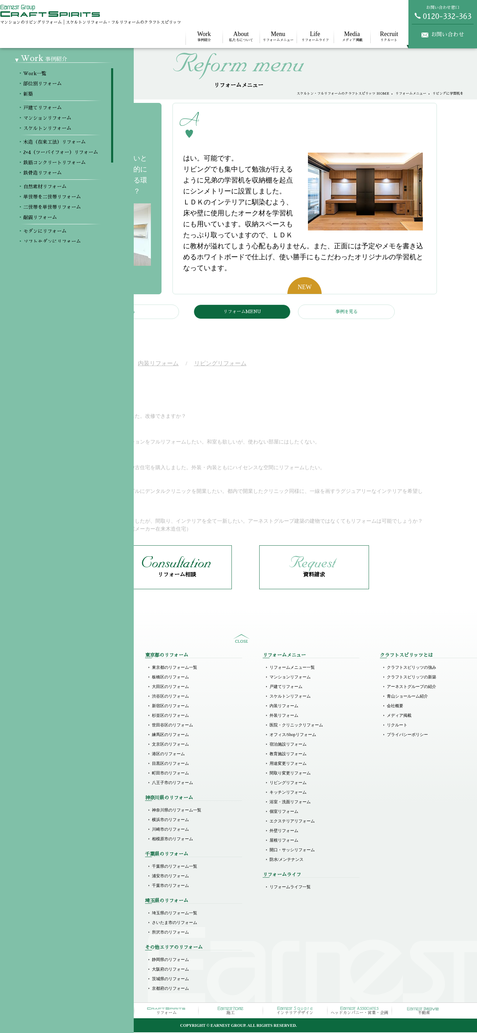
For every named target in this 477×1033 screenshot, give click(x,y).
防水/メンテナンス (286, 860)
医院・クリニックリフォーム (296, 725)
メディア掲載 (352, 36)
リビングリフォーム (288, 783)
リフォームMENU (242, 311)
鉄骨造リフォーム (50, 772)
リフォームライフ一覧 (290, 887)
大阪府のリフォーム (170, 969)
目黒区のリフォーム (170, 764)
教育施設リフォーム (288, 754)
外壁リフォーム (284, 831)
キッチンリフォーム (288, 793)
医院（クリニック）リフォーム (63, 886)
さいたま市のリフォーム (174, 923)
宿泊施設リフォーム (288, 745)
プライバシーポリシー (407, 735)
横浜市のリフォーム (170, 820)
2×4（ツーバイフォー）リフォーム (66, 753)
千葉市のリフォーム (170, 886)
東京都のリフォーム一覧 (174, 668)
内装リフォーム (284, 706)
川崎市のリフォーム (170, 830)
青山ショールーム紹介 (407, 696)
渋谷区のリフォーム (170, 696)
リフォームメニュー (278, 36)
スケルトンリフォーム (54, 734)
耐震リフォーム (48, 810)
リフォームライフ (315, 36)
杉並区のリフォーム (170, 716)
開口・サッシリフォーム (292, 850)
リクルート (389, 36)
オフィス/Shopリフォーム (293, 735)
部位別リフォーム (50, 677)
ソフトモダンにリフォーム (59, 830)
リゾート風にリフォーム (57, 858)
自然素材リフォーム (52, 782)
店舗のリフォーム (50, 913)
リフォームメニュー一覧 (292, 668)
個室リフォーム (284, 812)
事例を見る (346, 311)
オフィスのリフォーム (54, 923)
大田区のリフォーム (170, 687)
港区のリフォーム (168, 754)
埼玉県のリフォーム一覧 (174, 913)
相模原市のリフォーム (172, 839)
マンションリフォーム (54, 724)
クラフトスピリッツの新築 (411, 677)
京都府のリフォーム (170, 989)
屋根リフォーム (284, 841)
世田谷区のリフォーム (172, 725)
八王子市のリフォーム (172, 783)
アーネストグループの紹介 (411, 687)
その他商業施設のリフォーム (61, 932)
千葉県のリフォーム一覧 (174, 867)
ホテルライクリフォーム (57, 839)
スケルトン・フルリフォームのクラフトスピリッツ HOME (343, 93)
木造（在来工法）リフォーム (61, 743)
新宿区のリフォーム (170, 706)
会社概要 (395, 706)
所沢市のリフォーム (170, 932)
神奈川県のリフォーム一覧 (176, 810)
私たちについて (241, 36)
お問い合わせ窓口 (442, 12)
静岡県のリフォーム (170, 960)
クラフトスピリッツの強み (411, 668)
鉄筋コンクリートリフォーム (61, 762)
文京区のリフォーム (170, 745)
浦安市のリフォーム (170, 876)
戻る (130, 311)
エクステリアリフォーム (292, 821)
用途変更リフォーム (288, 764)
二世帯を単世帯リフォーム (59, 801)
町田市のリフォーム (170, 773)
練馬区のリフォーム (170, 735)
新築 (38, 687)
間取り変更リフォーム (290, 773)
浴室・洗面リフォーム (290, 802)
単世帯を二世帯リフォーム (59, 791)
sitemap (241, 639)
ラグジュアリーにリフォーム (61, 849)
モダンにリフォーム (52, 820)
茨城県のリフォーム (170, 979)
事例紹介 (204, 36)
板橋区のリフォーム (170, 677)
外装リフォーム (284, 716)
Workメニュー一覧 (51, 668)
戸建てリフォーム (50, 714)
